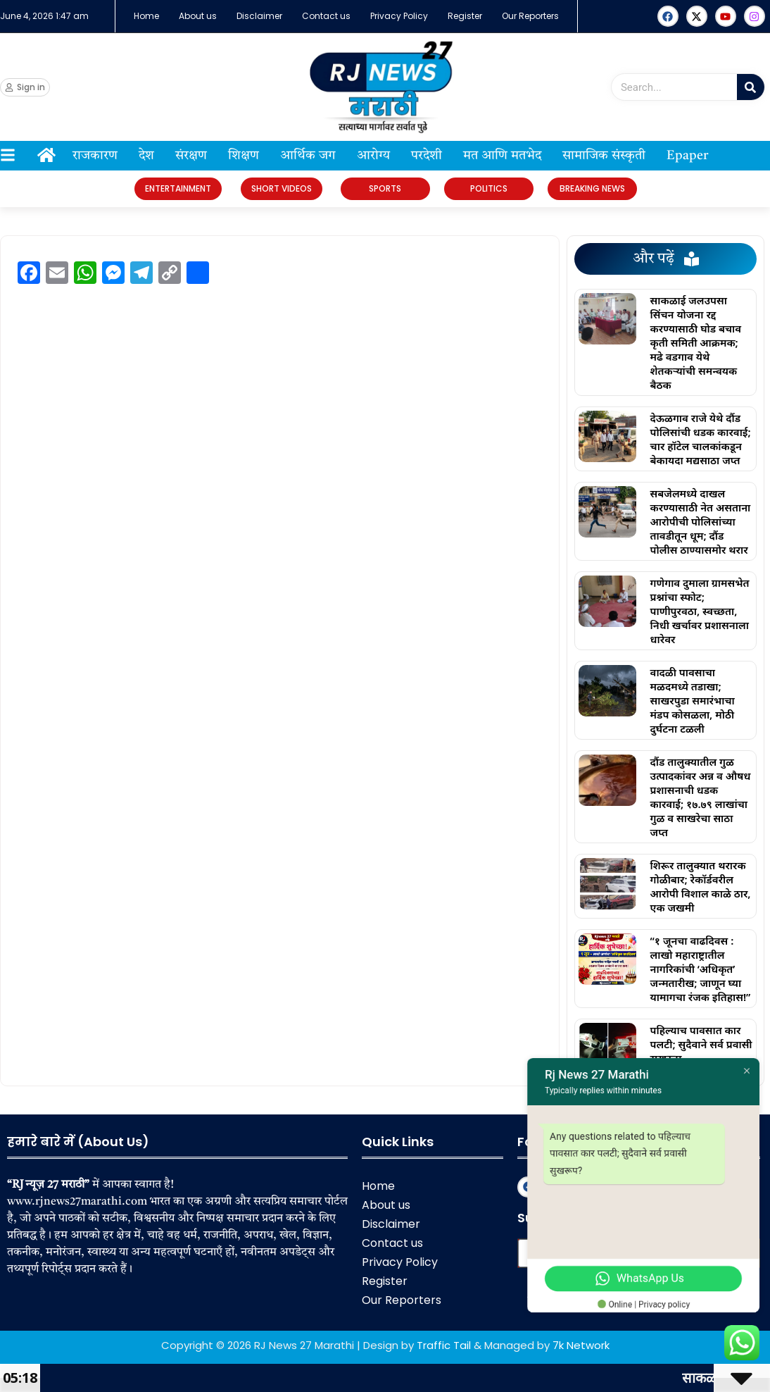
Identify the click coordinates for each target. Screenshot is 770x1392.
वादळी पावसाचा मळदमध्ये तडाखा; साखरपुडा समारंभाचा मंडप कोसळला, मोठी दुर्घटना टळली (692, 700)
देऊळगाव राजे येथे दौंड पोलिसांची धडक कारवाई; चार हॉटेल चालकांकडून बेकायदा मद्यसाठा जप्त (700, 439)
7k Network (581, 1345)
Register (465, 16)
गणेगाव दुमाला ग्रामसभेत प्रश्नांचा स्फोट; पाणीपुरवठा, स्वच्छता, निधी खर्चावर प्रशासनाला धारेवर (700, 611)
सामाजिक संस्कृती (603, 155)
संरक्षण (191, 155)
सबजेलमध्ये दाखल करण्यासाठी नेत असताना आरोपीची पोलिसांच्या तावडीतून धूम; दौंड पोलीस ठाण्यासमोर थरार (700, 521)
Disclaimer (259, 16)
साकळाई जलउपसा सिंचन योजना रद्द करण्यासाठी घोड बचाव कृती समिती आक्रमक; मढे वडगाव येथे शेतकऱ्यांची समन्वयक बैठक (696, 342)
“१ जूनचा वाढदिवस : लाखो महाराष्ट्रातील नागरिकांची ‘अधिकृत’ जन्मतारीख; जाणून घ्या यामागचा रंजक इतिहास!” (700, 968)
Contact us (326, 16)
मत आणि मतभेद (502, 155)
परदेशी (426, 155)
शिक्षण (243, 155)
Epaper (687, 155)
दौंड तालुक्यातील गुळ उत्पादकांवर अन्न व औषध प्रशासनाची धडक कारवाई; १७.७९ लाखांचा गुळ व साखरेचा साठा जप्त (700, 796)
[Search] (750, 87)
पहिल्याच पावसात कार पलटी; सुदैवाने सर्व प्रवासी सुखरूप (701, 1044)
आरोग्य (373, 155)
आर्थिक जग (308, 155)
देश (146, 155)
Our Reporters (530, 16)
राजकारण (95, 155)
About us (198, 16)
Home (146, 16)
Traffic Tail (444, 1345)
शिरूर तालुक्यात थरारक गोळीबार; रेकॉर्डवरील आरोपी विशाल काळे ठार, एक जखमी (700, 886)
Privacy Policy (399, 16)
